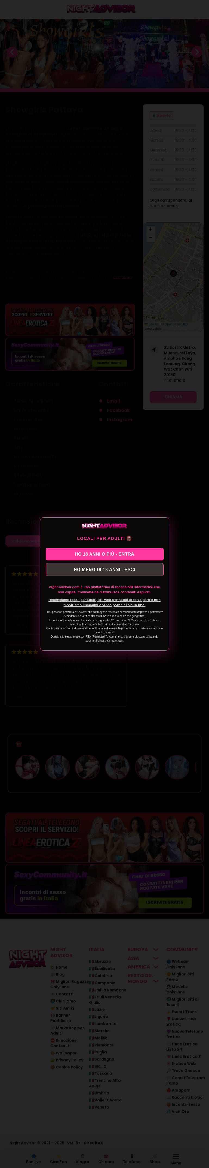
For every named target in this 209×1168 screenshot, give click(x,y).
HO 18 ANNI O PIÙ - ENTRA (104, 553)
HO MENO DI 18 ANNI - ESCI (104, 570)
